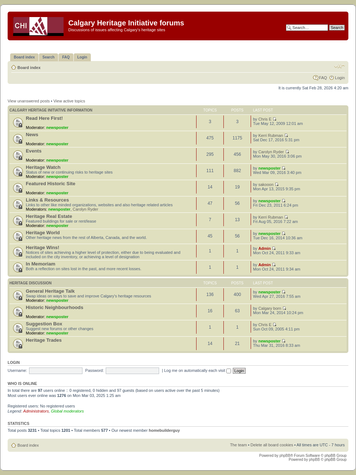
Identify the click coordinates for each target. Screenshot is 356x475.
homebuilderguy (164, 430)
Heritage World (43, 232)
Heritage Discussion (30, 283)
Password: (94, 370)
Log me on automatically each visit (197, 370)
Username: (17, 370)
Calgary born (269, 308)
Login (340, 78)
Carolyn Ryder (271, 152)
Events (33, 151)
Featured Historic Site (50, 183)
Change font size (339, 66)
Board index (29, 67)
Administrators (36, 411)
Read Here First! (44, 118)
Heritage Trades (44, 340)
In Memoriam (40, 264)
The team (238, 445)
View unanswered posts (29, 101)
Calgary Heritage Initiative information (50, 110)
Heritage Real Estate (49, 216)
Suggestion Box (44, 323)
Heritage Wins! (42, 247)
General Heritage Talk (50, 291)
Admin (264, 248)
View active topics (69, 101)
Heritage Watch (43, 167)
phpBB (284, 456)
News (32, 134)
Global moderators (67, 411)
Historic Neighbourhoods (54, 307)
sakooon (266, 184)
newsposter (57, 127)
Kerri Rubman (270, 135)
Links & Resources (47, 200)
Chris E (264, 119)
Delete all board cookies (272, 445)
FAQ (323, 78)
